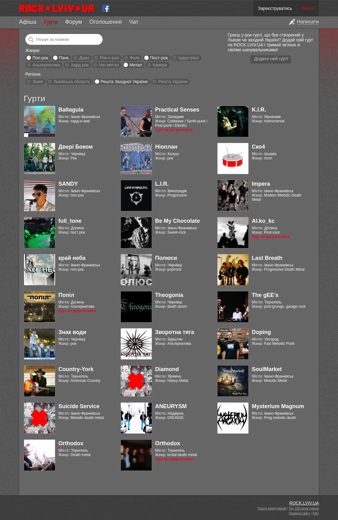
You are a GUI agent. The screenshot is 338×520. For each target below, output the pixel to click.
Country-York (76, 369)
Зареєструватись (275, 8)
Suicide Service (78, 406)
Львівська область (71, 81)
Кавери (160, 64)
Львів (37, 81)
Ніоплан (166, 147)
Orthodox (70, 443)
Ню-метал (109, 64)
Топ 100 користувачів (304, 508)
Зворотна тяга (174, 332)
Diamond (167, 369)
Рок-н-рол (109, 57)
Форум (73, 22)
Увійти (308, 8)
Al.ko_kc (263, 221)
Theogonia (169, 295)
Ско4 (258, 147)
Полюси (166, 258)
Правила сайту (299, 513)
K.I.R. (259, 110)
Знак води (72, 332)
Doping (261, 332)
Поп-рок (40, 57)
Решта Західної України (124, 81)
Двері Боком (75, 147)
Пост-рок (159, 57)
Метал (135, 64)
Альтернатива (46, 64)
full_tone (70, 221)
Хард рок (80, 64)
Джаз (84, 57)
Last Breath (267, 258)
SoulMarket (267, 369)
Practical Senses (177, 110)
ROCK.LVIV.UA (304, 503)
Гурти (50, 22)
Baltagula (70, 110)
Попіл (66, 295)
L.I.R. (162, 184)
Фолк (135, 57)
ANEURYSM (171, 406)
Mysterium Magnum (278, 406)
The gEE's (265, 295)
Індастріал (188, 57)
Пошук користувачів (272, 508)
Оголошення (105, 22)
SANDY (68, 184)
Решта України (173, 81)
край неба (72, 258)
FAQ (316, 513)
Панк (64, 57)
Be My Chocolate (177, 221)
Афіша (27, 22)
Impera (261, 184)
